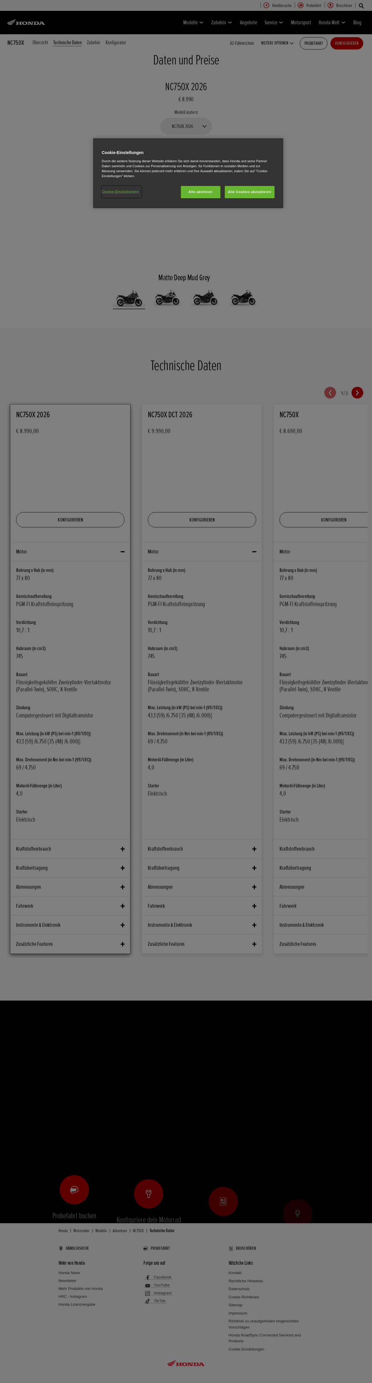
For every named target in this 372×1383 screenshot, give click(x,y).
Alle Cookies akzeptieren (249, 192)
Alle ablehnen (200, 192)
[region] (188, 173)
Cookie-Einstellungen (120, 191)
